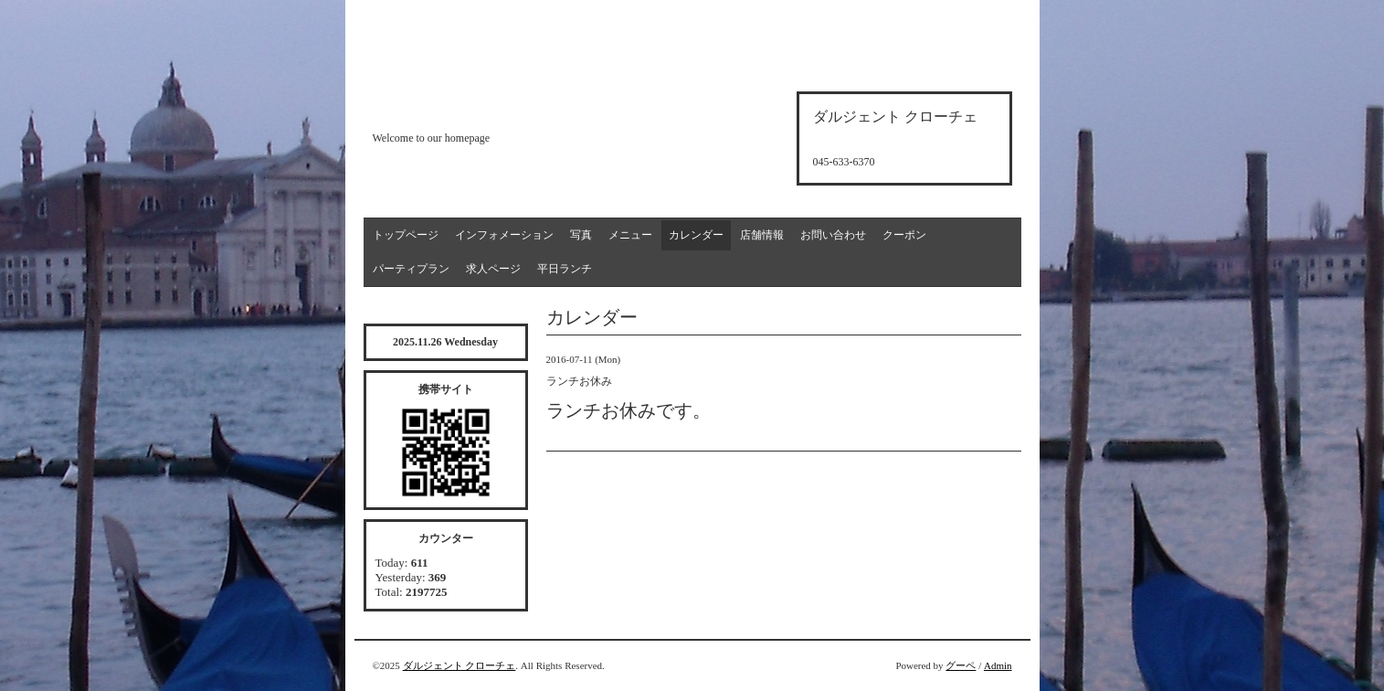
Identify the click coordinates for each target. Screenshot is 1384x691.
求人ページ (493, 268)
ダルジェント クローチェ (459, 665)
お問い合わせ (833, 235)
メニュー (630, 235)
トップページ (405, 235)
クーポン (904, 235)
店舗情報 (762, 235)
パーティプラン (411, 268)
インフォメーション (504, 235)
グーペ (961, 665)
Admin (998, 665)
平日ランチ (564, 268)
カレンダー (696, 235)
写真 (581, 235)
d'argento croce (464, 106)
